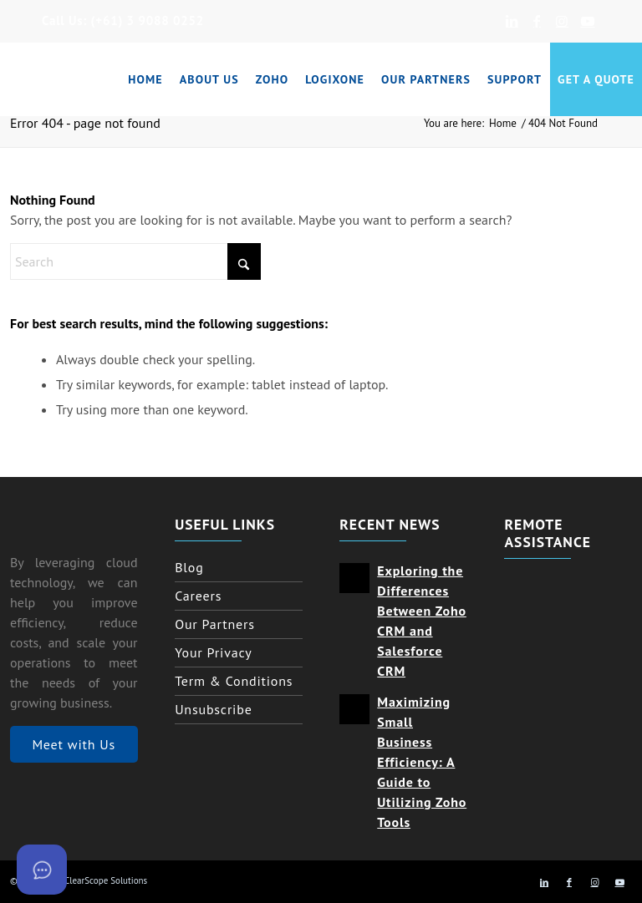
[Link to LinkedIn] (512, 20)
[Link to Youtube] (587, 20)
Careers (198, 595)
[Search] (135, 261)
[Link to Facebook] (537, 20)
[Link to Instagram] (562, 20)
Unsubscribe (213, 709)
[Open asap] (42, 870)
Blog (189, 567)
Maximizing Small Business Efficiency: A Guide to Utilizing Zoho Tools (421, 762)
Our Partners (215, 624)
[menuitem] (145, 79)
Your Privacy (213, 652)
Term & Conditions (234, 680)
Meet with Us (73, 744)
